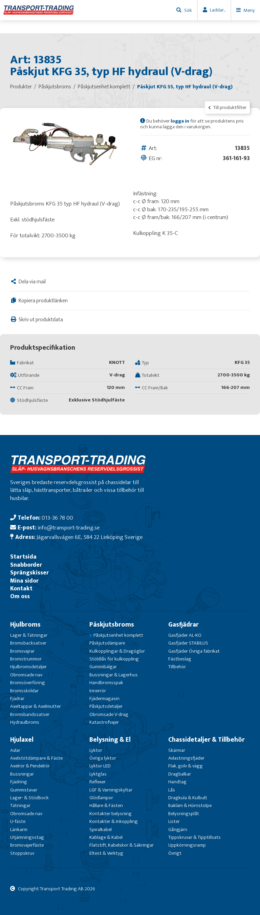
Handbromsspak (106, 682)
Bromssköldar (24, 691)
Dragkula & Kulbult (187, 797)
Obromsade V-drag (108, 714)
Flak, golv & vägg (185, 766)
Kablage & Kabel (106, 837)
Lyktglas (98, 774)
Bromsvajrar (22, 651)
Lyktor (95, 750)
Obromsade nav (26, 675)
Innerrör (97, 691)
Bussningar (22, 774)
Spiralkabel (100, 829)
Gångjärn (177, 829)
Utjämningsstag (27, 837)
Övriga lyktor (102, 758)
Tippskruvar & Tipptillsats (194, 837)
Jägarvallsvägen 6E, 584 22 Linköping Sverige (90, 537)
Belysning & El (110, 739)
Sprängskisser (29, 573)
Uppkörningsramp (187, 845)
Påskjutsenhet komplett (118, 635)
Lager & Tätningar (28, 635)
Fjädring (18, 782)
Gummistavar (23, 790)
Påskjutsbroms (111, 624)
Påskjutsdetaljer (106, 706)
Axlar (15, 750)
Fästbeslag (179, 659)
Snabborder (26, 565)
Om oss (20, 596)
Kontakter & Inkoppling (113, 821)
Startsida (23, 557)
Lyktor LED (100, 766)
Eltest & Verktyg (106, 853)
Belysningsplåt (183, 813)
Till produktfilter (227, 107)
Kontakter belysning (110, 813)
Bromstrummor (26, 659)
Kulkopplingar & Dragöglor (117, 651)
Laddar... (217, 10)
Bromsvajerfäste (27, 845)
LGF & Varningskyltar (110, 790)
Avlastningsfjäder (186, 758)
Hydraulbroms (24, 722)
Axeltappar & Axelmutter (35, 706)
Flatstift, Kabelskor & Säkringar (121, 845)
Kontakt (21, 588)
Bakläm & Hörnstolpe (190, 805)
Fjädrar (17, 698)
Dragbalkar (179, 774)
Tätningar (20, 805)
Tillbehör (177, 666)
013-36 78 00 (57, 518)
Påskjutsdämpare (107, 643)
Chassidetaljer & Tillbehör (206, 739)
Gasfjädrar (183, 624)
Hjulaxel (22, 739)
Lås (171, 790)
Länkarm (18, 829)
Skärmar (176, 750)
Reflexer (97, 782)
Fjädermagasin (104, 698)
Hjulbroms (25, 624)
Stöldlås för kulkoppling (114, 659)
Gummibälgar (103, 666)
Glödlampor (101, 797)
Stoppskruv (22, 853)
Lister (174, 821)
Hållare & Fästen (106, 805)
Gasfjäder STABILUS (188, 643)
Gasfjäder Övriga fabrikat (194, 651)
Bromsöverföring (27, 682)
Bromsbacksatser (28, 643)
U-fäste (17, 821)
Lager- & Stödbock (29, 797)
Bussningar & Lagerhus (113, 675)
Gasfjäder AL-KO (184, 635)
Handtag (177, 782)
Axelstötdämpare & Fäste (36, 758)
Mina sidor (24, 581)
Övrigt (174, 853)
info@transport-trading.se (69, 527)
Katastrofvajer (104, 722)
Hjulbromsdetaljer (28, 666)
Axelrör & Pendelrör (30, 766)
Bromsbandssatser (29, 714)
